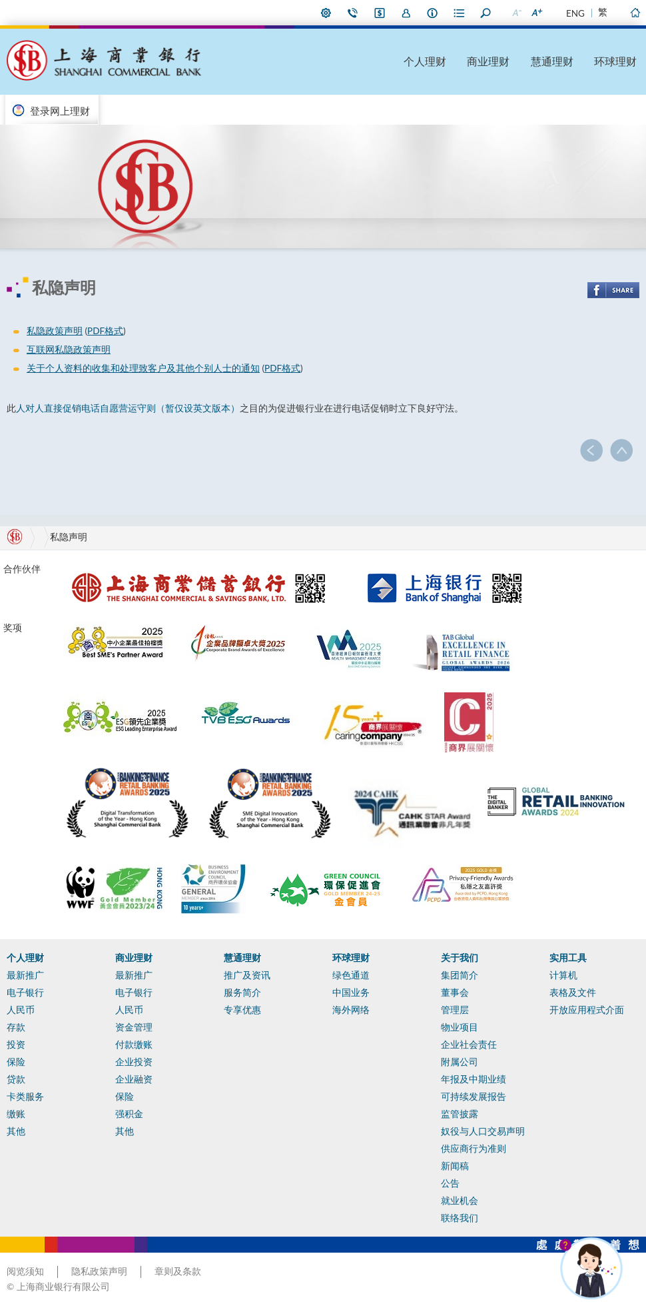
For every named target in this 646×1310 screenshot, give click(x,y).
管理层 (455, 1010)
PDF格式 (105, 330)
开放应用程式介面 (586, 1010)
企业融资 (134, 1079)
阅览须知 (25, 1271)
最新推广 (25, 975)
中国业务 (351, 992)
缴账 (16, 1114)
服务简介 (242, 992)
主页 (634, 12)
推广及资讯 (247, 975)
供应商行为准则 (473, 1148)
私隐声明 (68, 537)
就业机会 (459, 1200)
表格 (459, 12)
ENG (575, 13)
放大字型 (536, 12)
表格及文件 (572, 992)
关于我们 (459, 957)
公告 (450, 1183)
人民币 (21, 1010)
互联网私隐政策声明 (69, 349)
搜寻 (486, 12)
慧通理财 (552, 61)
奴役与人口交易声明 (483, 1131)
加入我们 (406, 12)
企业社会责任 (469, 1044)
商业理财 (488, 61)
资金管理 (134, 1027)
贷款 (16, 1079)
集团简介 (459, 975)
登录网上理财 (60, 111)
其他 (16, 1131)
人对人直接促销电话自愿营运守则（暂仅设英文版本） (128, 408)
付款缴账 (134, 1044)
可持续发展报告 (473, 1096)
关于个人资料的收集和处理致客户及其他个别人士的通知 (143, 368)
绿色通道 (351, 975)
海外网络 (351, 1010)
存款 (16, 1027)
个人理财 (425, 61)
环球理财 (615, 61)
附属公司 (459, 1062)
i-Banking (379, 12)
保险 (16, 1062)
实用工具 (568, 957)
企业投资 (134, 1062)
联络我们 (353, 12)
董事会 (455, 992)
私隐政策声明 (55, 330)
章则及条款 (178, 1271)
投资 (16, 1044)
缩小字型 (516, 12)
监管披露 (459, 1114)
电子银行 (25, 992)
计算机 (563, 975)
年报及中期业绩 (473, 1079)
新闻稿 (455, 1166)
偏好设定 (326, 12)
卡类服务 (25, 1096)
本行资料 (433, 12)
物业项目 (459, 1027)
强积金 (129, 1114)
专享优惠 (242, 1010)
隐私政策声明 (99, 1271)
